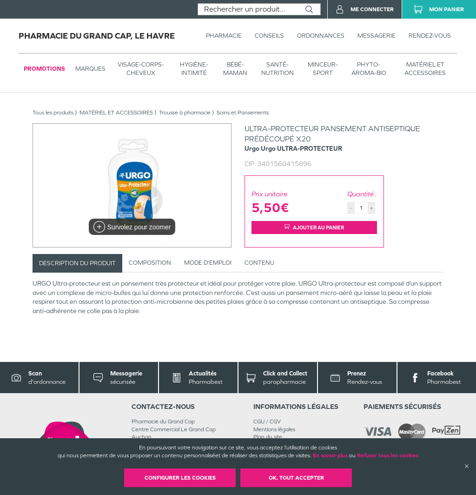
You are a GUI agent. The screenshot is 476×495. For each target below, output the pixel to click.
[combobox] (248, 9)
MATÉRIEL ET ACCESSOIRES (425, 68)
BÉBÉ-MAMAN (235, 68)
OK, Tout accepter (296, 478)
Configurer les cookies (180, 478)
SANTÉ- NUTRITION (277, 68)
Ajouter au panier (314, 227)
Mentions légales (274, 429)
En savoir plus (330, 455)
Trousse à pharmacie (185, 112)
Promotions (44, 68)
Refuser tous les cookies (387, 455)
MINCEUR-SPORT (323, 68)
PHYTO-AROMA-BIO (368, 68)
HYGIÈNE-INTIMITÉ (194, 68)
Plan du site (267, 437)
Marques (90, 68)
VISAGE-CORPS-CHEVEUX (141, 68)
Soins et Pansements (243, 112)
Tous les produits (53, 112)
